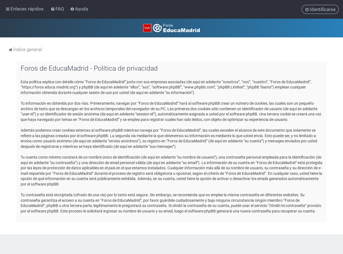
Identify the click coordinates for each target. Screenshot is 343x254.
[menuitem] (58, 9)
